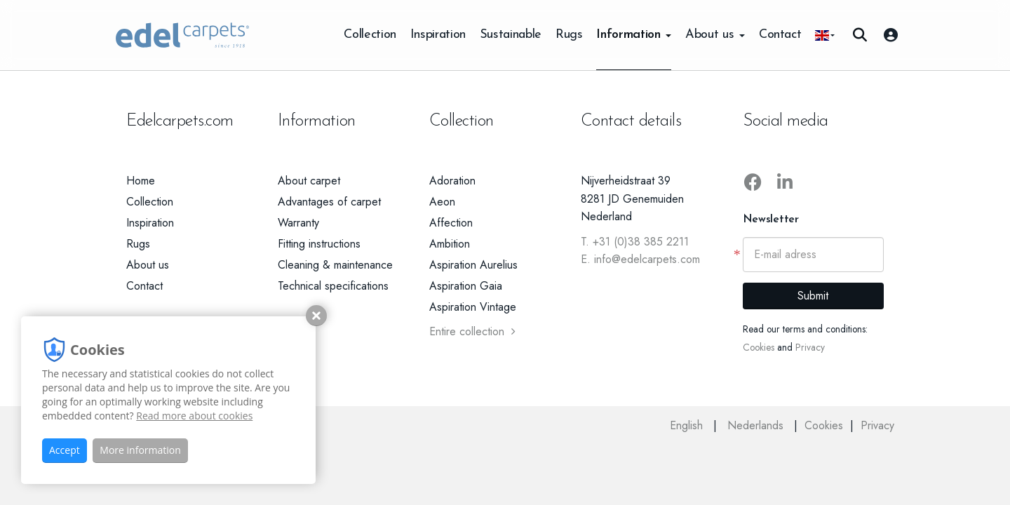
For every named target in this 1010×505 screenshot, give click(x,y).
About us (715, 34)
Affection (451, 223)
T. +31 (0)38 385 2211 (635, 242)
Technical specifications (333, 286)
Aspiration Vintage (472, 307)
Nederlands (757, 425)
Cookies (758, 347)
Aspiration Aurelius (473, 265)
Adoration (452, 181)
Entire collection (472, 331)
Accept (64, 450)
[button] (825, 35)
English (688, 425)
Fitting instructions (319, 244)
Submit (812, 296)
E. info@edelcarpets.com (640, 259)
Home (140, 181)
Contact (780, 34)
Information (633, 34)
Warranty (298, 223)
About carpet (309, 181)
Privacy (810, 347)
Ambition (449, 244)
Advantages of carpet (329, 202)
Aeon (442, 202)
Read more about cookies (194, 415)
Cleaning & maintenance (335, 265)
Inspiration (438, 34)
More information (140, 450)
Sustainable (510, 34)
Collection (370, 34)
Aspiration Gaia (465, 286)
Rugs (569, 34)
